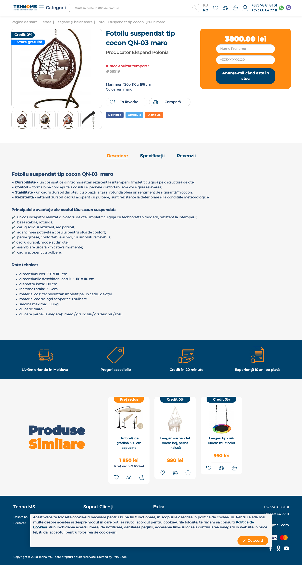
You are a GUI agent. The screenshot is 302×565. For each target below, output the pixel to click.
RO (205, 10)
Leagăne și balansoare (73, 22)
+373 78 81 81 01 (264, 5)
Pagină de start (24, 22)
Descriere (117, 155)
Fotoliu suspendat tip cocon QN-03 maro (131, 22)
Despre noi (20, 517)
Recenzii (186, 155)
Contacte (19, 523)
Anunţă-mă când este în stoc (245, 76)
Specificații (152, 155)
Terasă (46, 22)
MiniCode (120, 557)
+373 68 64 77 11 (264, 10)
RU (205, 5)
